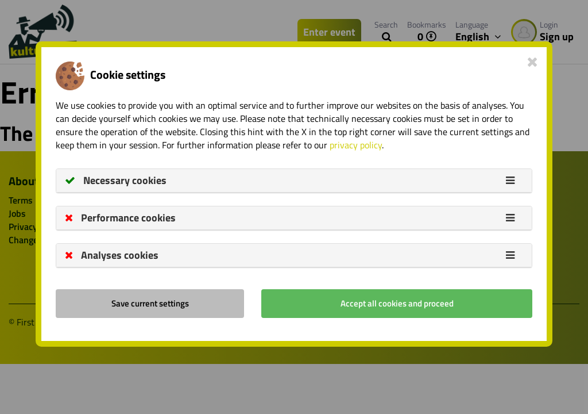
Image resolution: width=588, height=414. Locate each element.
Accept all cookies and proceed (397, 303)
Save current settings (150, 303)
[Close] (532, 61)
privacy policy (356, 145)
